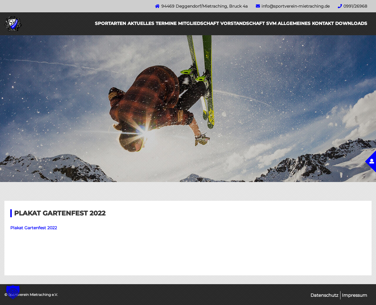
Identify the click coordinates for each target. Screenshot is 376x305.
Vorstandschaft (242, 23)
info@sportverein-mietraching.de (295, 6)
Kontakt (323, 23)
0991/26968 (355, 6)
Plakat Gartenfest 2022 (33, 227)
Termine (166, 23)
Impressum (354, 295)
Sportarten (110, 23)
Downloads (351, 23)
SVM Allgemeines (288, 23)
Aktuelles (140, 23)
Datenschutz (324, 295)
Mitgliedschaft (198, 23)
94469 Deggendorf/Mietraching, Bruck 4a (204, 6)
